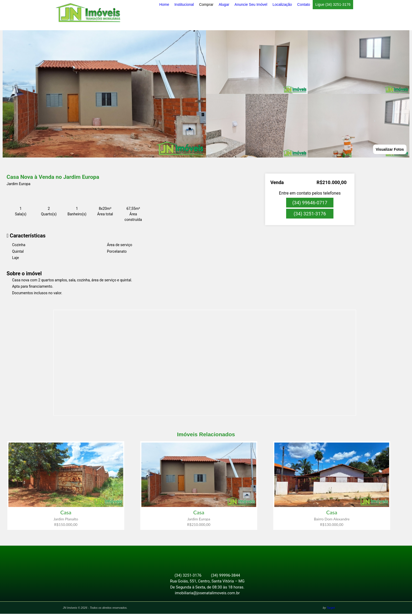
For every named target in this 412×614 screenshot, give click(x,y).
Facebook (203, 557)
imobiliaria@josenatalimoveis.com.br (207, 593)
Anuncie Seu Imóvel (251, 4)
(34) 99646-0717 (309, 202)
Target (331, 608)
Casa (65, 512)
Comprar (206, 4)
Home (164, 4)
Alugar (224, 4)
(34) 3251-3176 (309, 213)
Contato (303, 4)
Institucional (184, 4)
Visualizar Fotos (390, 149)
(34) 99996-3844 (225, 575)
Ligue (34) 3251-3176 (333, 4)
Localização (282, 4)
